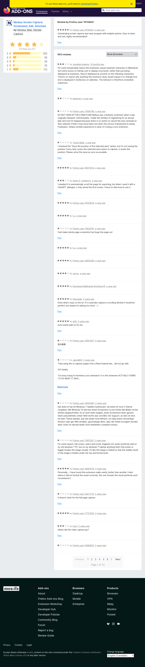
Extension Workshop (50, 603)
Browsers (112, 593)
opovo (76, 273)
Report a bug (45, 630)
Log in (139, 3)
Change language (115, 651)
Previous (79, 559)
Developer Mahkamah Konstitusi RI (89, 286)
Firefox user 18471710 (83, 494)
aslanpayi (77, 98)
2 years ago (88, 299)
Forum (41, 625)
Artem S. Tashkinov (82, 180)
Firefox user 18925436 (83, 260)
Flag (59, 42)
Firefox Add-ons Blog (50, 598)
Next (118, 559)
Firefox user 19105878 (83, 203)
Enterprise (78, 603)
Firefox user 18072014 (83, 168)
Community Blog (47, 619)
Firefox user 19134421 (83, 30)
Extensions (42, 11)
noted (30, 652)
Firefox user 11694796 (83, 111)
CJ (74, 216)
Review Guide (46, 635)
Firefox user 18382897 (83, 545)
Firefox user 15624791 (83, 228)
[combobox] (121, 10)
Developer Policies (49, 614)
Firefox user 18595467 (83, 403)
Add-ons (43, 588)
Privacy (6, 645)
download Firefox (89, 4)
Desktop (78, 593)
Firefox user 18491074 (83, 468)
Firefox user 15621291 (83, 440)
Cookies (18, 645)
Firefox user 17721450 (83, 513)
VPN (109, 598)
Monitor (111, 609)
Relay (110, 603)
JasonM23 (77, 360)
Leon (75, 526)
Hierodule (77, 299)
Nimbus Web (24, 29)
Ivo (74, 248)
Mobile (77, 598)
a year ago (100, 30)
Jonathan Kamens (81, 64)
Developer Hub (47, 609)
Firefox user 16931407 (83, 340)
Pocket (111, 614)
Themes (55, 11)
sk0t (75, 321)
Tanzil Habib (78, 142)
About (41, 593)
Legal (29, 645)
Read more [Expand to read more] (62, 387)
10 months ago (97, 64)
